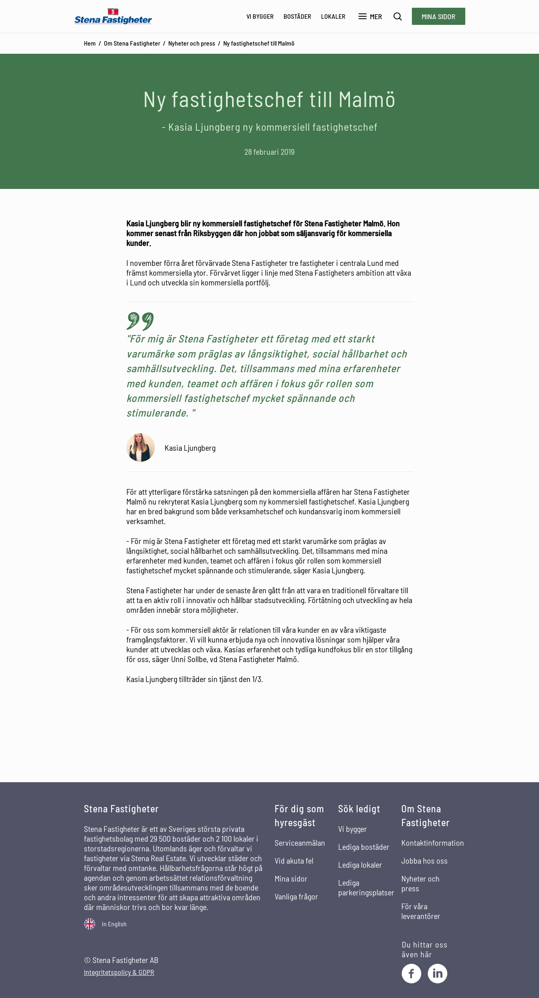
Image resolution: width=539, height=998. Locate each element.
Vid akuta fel (294, 860)
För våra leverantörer (420, 911)
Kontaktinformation (432, 842)
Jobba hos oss (424, 860)
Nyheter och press (191, 43)
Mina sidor (438, 16)
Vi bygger (260, 16)
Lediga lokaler (360, 864)
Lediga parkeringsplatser (366, 887)
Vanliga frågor (296, 896)
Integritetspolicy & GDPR (119, 972)
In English (114, 924)
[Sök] (398, 16)
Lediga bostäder (363, 846)
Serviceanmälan (300, 842)
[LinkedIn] (437, 973)
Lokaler (333, 16)
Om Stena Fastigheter (132, 43)
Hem (90, 43)
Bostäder (297, 16)
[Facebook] (411, 973)
